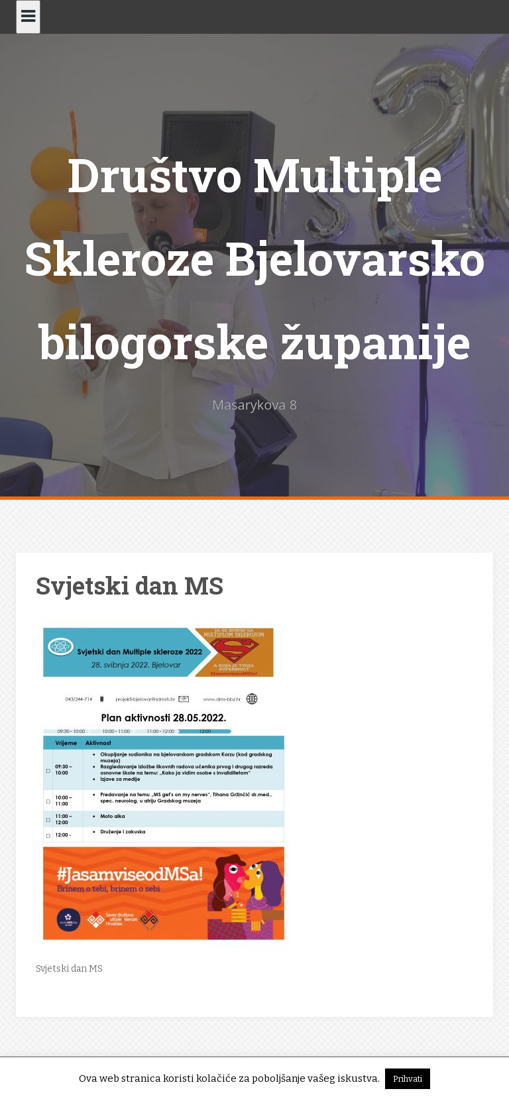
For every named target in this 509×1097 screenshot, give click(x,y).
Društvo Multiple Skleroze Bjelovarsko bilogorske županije (254, 258)
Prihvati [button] (407, 1079)
